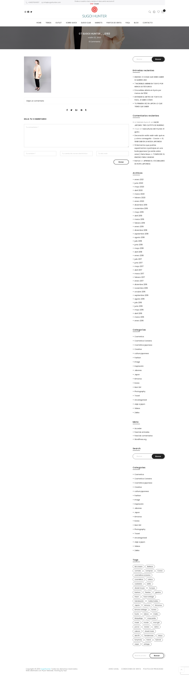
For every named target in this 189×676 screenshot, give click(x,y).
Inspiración (139, 366)
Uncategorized (141, 400)
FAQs (128, 22)
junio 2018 (139, 244)
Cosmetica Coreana (143, 341)
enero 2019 (139, 226)
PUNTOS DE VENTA (114, 22)
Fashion (138, 357)
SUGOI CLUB (86, 22)
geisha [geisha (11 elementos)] (158, 592)
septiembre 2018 (141, 234)
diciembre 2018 (141, 230)
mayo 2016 (139, 310)
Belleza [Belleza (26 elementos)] (150, 566)
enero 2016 (139, 320)
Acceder (138, 428)
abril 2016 (138, 313)
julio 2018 (138, 241)
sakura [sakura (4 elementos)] (137, 631)
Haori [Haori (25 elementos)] (137, 597)
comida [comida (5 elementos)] (138, 571)
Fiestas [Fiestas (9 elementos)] (148, 592)
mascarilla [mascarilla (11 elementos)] (151, 618)
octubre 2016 (140, 291)
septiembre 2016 (141, 295)
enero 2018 (139, 255)
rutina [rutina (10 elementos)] (156, 627)
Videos (137, 408)
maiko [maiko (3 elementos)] (155, 614)
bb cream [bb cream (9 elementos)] (138, 566)
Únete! (96, 4)
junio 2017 (139, 263)
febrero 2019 (140, 223)
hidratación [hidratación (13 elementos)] (139, 601)
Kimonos (138, 379)
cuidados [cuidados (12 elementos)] (138, 584)
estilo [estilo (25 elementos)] (149, 584)
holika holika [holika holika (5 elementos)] (153, 601)
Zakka (137, 412)
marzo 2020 (140, 194)
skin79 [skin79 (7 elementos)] (137, 635)
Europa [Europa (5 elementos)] (152, 588)
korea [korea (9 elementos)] (154, 609)
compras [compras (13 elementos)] (149, 571)
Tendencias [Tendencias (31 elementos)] (148, 635)
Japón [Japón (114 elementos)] (137, 605)
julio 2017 (138, 259)
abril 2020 (139, 190)
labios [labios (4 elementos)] (146, 614)
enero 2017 (139, 281)
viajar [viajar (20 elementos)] (137, 644)
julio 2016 (138, 302)
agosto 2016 (140, 299)
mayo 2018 (139, 248)
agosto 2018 (140, 237)
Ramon (138, 161)
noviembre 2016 (141, 288)
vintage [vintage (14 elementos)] (147, 644)
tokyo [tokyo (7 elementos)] (160, 635)
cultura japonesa (142, 353)
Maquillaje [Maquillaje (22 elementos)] (139, 618)
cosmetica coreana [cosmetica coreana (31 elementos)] (142, 575)
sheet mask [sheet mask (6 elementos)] (149, 631)
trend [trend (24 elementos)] (149, 640)
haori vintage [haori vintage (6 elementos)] (149, 597)
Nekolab (50, 670)
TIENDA (48, 22)
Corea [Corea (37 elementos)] (159, 571)
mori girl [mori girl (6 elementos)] (156, 622)
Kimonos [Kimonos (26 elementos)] (158, 605)
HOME (39, 22)
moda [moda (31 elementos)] (146, 622)
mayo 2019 (139, 212)
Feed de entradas (142, 432)
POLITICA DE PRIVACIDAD (153, 669)
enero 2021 (139, 179)
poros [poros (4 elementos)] (137, 627)
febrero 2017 (140, 277)
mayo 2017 (139, 266)
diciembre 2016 (141, 284)
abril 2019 (138, 215)
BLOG (136, 22)
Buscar (157, 656)
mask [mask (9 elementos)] (137, 622)
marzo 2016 (139, 317)
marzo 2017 (139, 273)
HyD (65, 670)
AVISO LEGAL (114, 669)
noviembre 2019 (141, 208)
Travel (137, 395)
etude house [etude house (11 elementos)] (140, 588)
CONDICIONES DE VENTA (131, 669)
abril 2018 (138, 252)
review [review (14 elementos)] (146, 627)
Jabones (138, 370)
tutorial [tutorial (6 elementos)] (158, 640)
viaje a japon (140, 404)
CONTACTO (148, 22)
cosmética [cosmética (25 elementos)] (139, 579)
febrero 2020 (140, 197)
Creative (138, 349)
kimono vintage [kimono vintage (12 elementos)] (141, 609)
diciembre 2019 (141, 205)
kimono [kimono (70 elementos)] (147, 605)
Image (137, 362)
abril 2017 (138, 270)
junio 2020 (139, 183)
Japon (137, 374)
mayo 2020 (139, 187)
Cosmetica (139, 336)
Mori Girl (138, 387)
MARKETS (98, 22)
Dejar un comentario (35, 101)
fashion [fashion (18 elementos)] (137, 592)
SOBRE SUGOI (71, 22)
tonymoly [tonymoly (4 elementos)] (138, 640)
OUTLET (58, 22)
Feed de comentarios (144, 436)
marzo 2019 (139, 219)
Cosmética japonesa (143, 345)
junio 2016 (139, 306)
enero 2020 (139, 201)
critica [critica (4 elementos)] (150, 579)
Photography (140, 391)
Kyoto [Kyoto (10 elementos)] (137, 614)
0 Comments (94, 41)
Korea (137, 383)
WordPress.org (140, 439)
